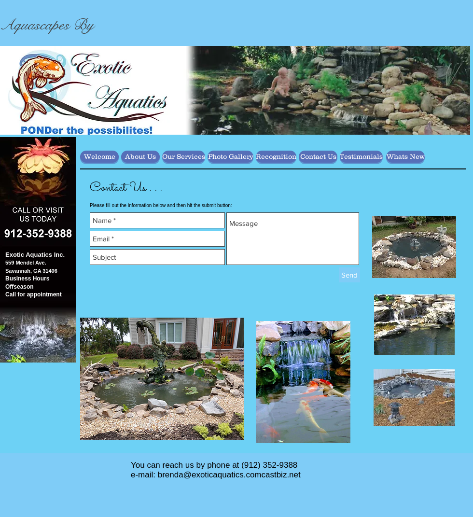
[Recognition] (276, 157)
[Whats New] (405, 157)
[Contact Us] (318, 157)
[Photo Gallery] (230, 157)
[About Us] (140, 157)
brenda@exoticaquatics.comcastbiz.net (229, 474)
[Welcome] (99, 157)
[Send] (349, 274)
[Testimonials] (361, 157)
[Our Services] (183, 157)
